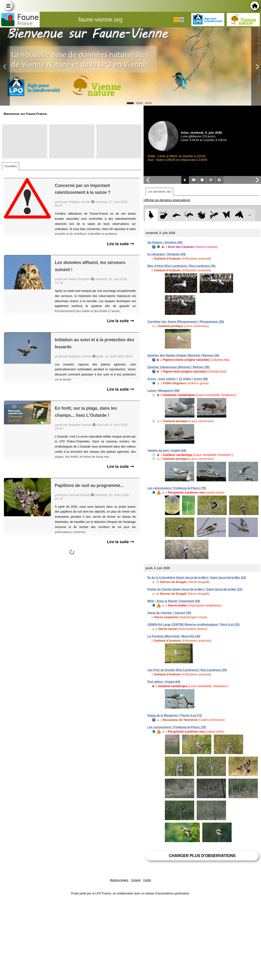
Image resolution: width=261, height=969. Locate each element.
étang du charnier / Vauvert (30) (169, 613)
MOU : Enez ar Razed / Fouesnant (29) (174, 601)
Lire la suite (120, 243)
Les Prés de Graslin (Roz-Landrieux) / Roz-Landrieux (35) (187, 670)
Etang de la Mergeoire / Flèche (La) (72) (175, 715)
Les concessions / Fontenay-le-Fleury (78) (177, 488)
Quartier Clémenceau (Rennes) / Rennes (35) (178, 367)
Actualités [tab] (10, 166)
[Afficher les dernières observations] (167, 200)
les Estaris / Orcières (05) (165, 242)
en (181, 19)
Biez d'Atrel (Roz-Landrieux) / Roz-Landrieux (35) (182, 266)
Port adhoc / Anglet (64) (164, 681)
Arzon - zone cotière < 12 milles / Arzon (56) (178, 379)
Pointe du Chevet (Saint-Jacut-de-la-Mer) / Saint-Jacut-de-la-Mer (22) (195, 589)
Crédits (147, 880)
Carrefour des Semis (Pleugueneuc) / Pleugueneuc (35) (186, 321)
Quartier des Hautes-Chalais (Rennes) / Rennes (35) (183, 355)
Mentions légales (119, 880)
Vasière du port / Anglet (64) (167, 450)
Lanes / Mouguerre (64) (164, 390)
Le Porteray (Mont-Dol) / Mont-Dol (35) (174, 636)
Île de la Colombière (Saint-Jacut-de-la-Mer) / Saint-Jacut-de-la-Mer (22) (197, 577)
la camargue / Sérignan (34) (167, 254)
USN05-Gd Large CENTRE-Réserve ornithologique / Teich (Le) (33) (194, 624)
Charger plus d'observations (202, 856)
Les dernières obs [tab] (159, 191)
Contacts (135, 880)
